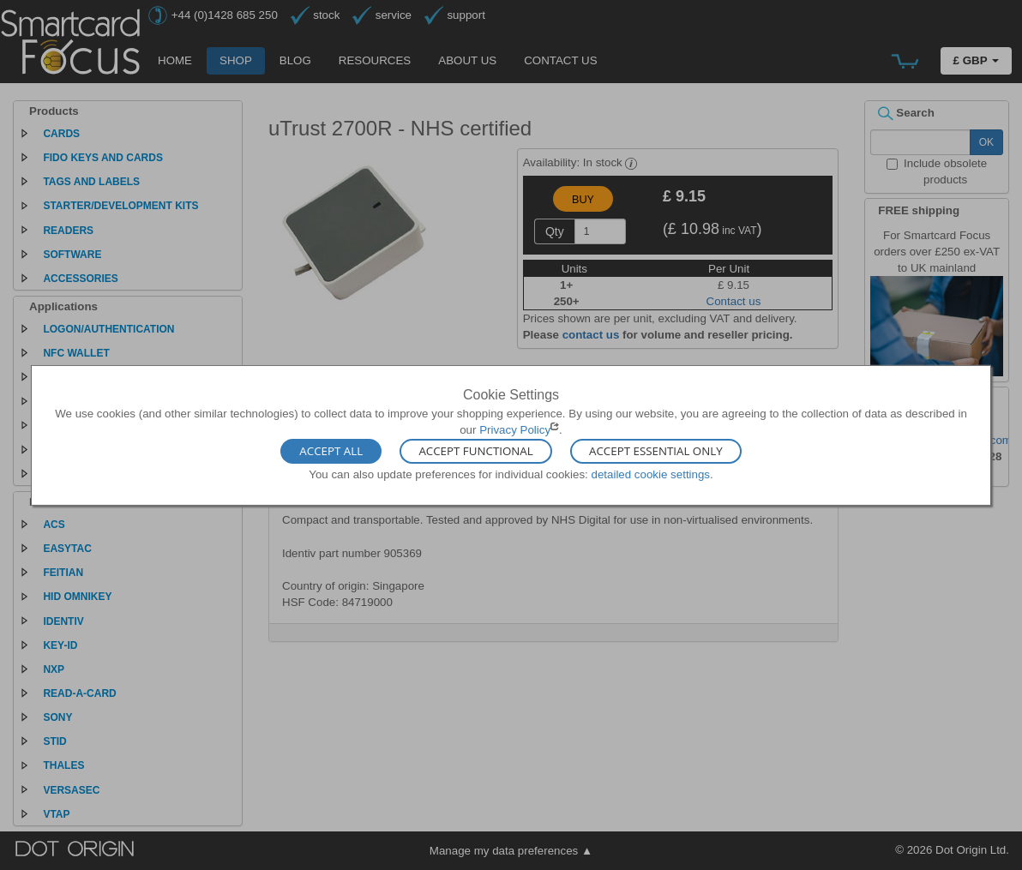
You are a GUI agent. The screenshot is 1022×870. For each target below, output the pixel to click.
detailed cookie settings (650, 474)
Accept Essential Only (656, 451)
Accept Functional (475, 451)
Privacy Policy (514, 429)
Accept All (331, 451)
